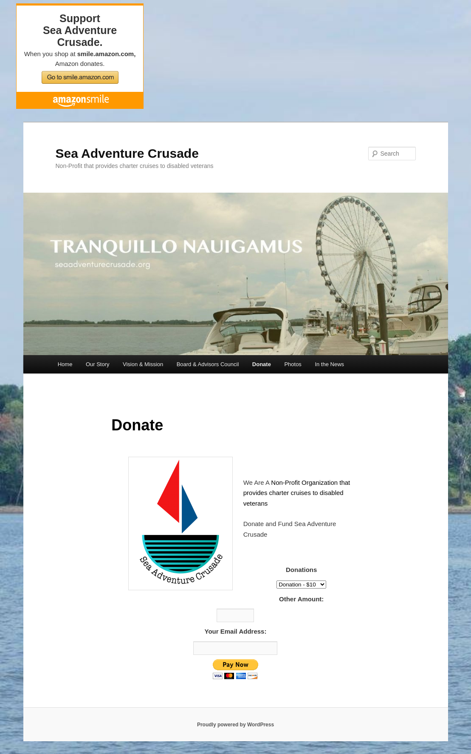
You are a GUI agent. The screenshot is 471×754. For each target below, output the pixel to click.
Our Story (98, 364)
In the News (329, 364)
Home (65, 364)
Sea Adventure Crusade (127, 153)
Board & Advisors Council (208, 364)
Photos (292, 364)
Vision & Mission (143, 364)
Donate (261, 364)
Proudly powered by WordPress (235, 725)
